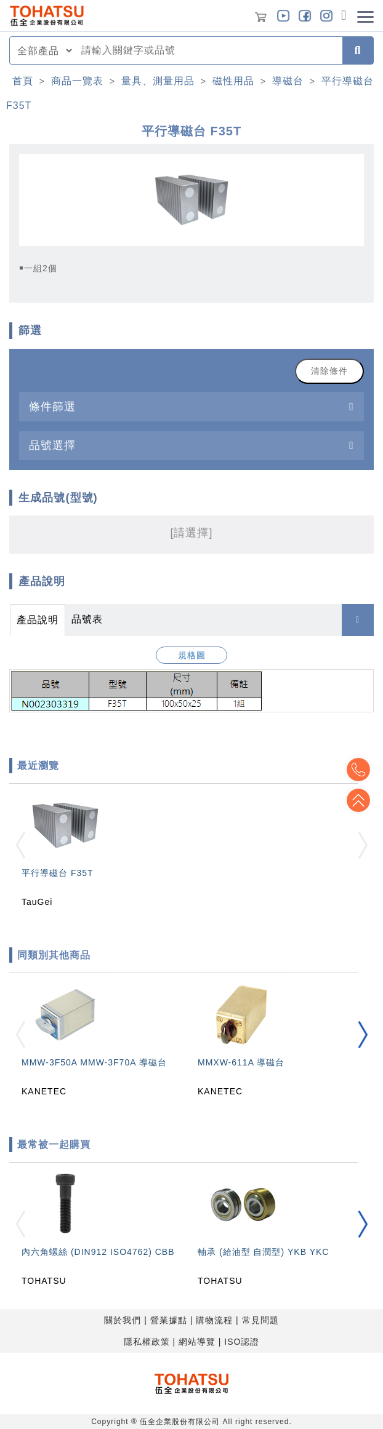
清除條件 (329, 371)
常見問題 (260, 1320)
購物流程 (214, 1320)
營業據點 (168, 1320)
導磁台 (288, 81)
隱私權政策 (147, 1342)
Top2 (358, 769)
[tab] (191, 406)
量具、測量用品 (158, 81)
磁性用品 (233, 81)
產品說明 (37, 620)
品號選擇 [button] (52, 445)
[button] (362, 1034)
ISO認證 (241, 1342)
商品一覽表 (77, 81)
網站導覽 (197, 1342)
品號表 (87, 619)
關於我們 (122, 1320)
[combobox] (208, 50)
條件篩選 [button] (52, 406)
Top (358, 800)
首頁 (22, 81)
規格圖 (192, 655)
